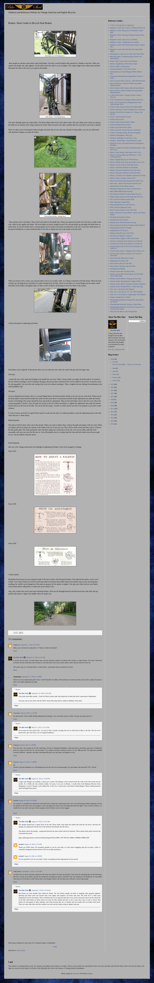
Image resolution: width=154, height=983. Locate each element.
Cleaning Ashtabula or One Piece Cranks (123, 69)
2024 (112, 387)
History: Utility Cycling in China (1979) (122, 178)
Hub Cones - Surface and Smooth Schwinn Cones (125, 183)
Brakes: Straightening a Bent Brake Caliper (123, 64)
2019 (112, 402)
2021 (112, 396)
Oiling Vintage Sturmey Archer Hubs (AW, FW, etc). (126, 197)
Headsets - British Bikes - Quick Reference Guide (125, 140)
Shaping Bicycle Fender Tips (119, 261)
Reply (15, 651)
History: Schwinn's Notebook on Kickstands (124, 167)
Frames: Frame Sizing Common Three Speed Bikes (126, 107)
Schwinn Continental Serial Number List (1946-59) (126, 241)
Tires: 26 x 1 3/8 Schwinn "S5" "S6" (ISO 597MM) (126, 292)
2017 (112, 409)
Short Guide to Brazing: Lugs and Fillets (123, 266)
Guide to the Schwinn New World (120, 127)
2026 (112, 359)
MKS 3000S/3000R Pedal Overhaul (121, 191)
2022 (112, 393)
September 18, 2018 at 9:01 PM (41, 693)
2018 (112, 405)
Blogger (90, 973)
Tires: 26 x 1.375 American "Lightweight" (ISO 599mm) (128, 294)
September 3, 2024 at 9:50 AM (40, 890)
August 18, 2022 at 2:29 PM (33, 856)
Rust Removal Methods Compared (121, 236)
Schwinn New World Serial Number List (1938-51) (126, 244)
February (115, 377)
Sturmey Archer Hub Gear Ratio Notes (122, 271)
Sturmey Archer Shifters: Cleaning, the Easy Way (125, 278)
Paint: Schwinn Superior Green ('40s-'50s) (123, 210)
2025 (112, 384)
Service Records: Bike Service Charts (122, 258)
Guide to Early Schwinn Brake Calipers (122, 122)
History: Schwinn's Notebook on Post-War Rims (125, 173)
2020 (112, 399)
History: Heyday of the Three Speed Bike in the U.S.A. (127, 162)
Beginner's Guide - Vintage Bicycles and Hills (124, 42)
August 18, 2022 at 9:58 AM (28, 800)
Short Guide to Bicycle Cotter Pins (121, 263)
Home (55, 946)
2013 (112, 421)
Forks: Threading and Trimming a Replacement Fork (126, 100)
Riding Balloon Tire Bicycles (119, 230)
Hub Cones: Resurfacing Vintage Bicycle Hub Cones (126, 181)
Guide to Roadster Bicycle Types (120, 125)
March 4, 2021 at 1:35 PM (29, 713)
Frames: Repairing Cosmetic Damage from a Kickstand (127, 109)
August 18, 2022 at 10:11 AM (40, 821)
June (114, 362)
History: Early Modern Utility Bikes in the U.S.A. (125, 152)
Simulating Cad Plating (117, 269)
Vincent (15, 762)
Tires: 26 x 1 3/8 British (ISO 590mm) (122, 289)
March (114, 374)
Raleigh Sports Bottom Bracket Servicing (123, 222)
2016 (112, 412)
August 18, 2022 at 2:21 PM (33, 844)
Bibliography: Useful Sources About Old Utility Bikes (127, 54)
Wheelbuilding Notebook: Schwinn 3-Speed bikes (126, 304)
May (114, 368)
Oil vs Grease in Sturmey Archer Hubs (122, 199)
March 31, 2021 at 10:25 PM (40, 727)
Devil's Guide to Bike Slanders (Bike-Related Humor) (127, 88)
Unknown (16, 645)
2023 (112, 390)
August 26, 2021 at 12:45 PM (40, 778)
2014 (112, 418)
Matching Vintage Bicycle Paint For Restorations (125, 189)
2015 (112, 415)
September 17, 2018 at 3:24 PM (32, 677)
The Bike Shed (18, 657)
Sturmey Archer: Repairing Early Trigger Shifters (125, 281)
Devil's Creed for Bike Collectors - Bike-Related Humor (127, 81)
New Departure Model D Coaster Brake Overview (126, 194)
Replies (18, 689)
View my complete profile (116, 349)
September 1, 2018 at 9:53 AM (30, 645)
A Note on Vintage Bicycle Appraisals (122, 25)
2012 (112, 424)
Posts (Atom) (21, 950)
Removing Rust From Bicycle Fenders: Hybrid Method (127, 225)
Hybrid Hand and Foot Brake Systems (122, 186)
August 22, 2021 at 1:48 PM (28, 762)
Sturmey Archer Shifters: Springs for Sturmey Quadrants (128, 284)
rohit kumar (17, 871)
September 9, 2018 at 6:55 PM (35, 657)
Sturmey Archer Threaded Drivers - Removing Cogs (126, 286)
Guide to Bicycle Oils (117, 119)
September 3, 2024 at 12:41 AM (32, 871)
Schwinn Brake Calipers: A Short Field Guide (124, 238)
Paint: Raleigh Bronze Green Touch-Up (122, 204)
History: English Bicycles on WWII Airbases (124, 159)
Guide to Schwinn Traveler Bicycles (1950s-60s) (125, 130)
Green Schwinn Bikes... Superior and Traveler (126, 364)
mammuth (76, 973)
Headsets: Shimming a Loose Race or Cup (123, 138)
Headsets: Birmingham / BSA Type (121, 135)
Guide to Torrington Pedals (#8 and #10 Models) (125, 133)
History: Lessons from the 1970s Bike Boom (124, 165)
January (115, 380)
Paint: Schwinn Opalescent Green (120, 207)
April (114, 371)
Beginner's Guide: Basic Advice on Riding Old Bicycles (127, 28)
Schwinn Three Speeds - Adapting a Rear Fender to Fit (127, 251)
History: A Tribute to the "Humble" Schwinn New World (128, 175)
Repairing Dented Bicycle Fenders (121, 228)
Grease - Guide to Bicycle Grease (120, 117)
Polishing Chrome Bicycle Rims (120, 217)
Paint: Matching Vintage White (120, 202)
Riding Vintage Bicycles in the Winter (122, 233)
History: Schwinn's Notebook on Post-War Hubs (125, 170)
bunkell (15, 800)
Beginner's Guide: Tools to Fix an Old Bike (123, 39)
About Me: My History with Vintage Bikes (123, 311)
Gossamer (16, 713)
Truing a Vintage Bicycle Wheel (120, 297)
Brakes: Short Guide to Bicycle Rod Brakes (123, 61)
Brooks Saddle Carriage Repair (120, 66)
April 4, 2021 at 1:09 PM (28, 745)
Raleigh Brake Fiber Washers (119, 220)
